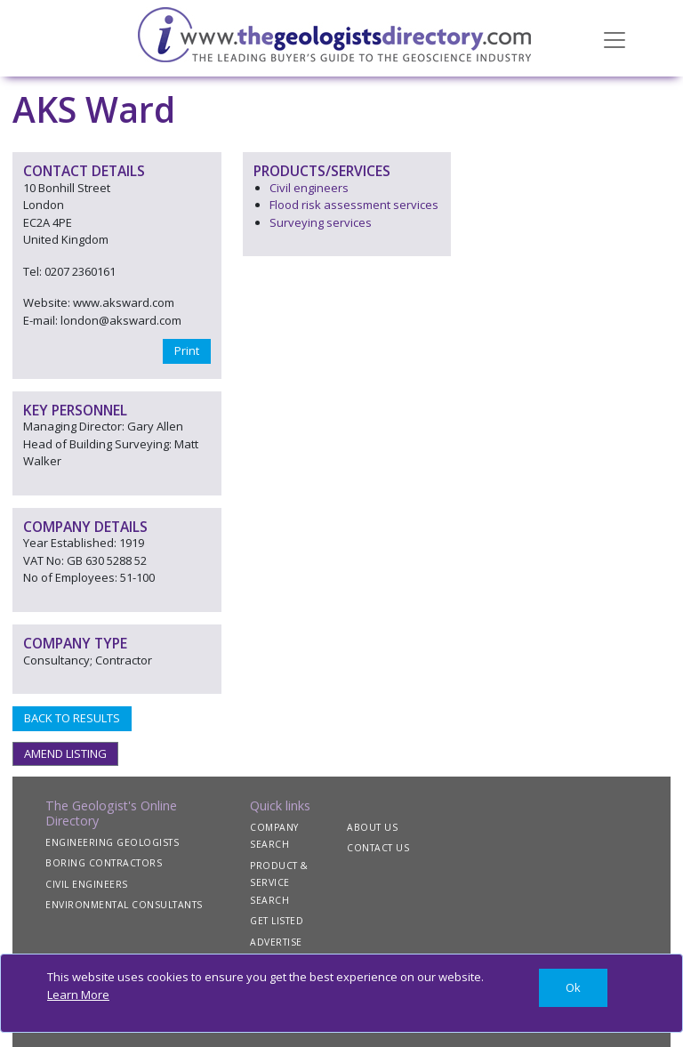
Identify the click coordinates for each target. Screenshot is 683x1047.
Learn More (78, 995)
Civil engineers (309, 188)
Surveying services (320, 222)
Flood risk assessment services (353, 205)
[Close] (573, 988)
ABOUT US (372, 827)
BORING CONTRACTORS (103, 863)
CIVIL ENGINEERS (86, 884)
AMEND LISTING (65, 753)
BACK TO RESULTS (72, 718)
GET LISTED (276, 920)
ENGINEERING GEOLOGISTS (112, 842)
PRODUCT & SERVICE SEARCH (279, 882)
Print (186, 350)
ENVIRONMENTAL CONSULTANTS (124, 904)
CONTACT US (378, 848)
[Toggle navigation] (615, 38)
